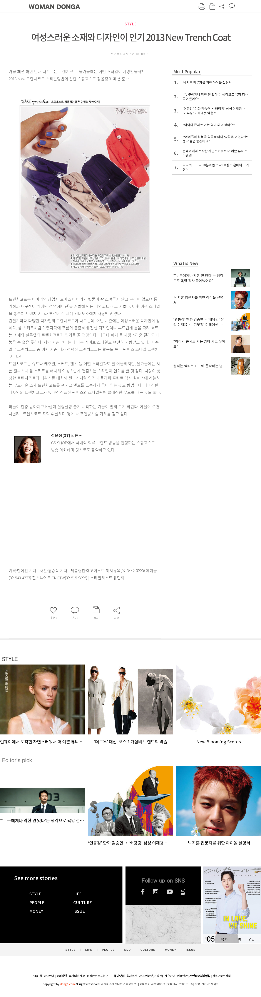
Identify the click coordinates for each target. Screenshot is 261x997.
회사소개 (132, 976)
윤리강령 (61, 976)
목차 (224, 938)
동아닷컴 (119, 976)
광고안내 (49, 976)
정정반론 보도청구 (97, 976)
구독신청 (37, 976)
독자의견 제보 (77, 976)
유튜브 (170, 891)
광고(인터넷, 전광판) (151, 976)
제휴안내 (170, 976)
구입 (251, 938)
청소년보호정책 (221, 976)
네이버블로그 (183, 891)
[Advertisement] (74, 502)
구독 (237, 938)
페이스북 (142, 891)
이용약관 (182, 976)
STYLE (130, 23)
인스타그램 (155, 891)
